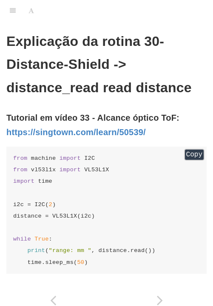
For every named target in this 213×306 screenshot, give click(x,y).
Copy (194, 155)
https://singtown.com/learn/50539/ (76, 132)
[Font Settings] (31, 10)
